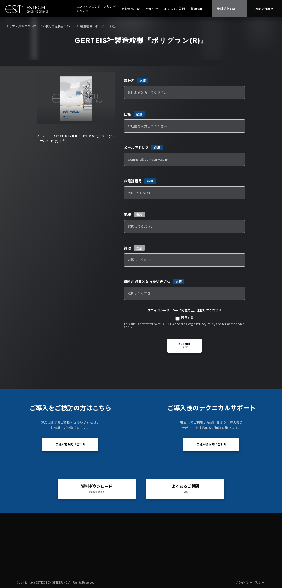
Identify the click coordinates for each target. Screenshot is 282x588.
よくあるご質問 (174, 8)
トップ (10, 26)
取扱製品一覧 (131, 8)
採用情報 (197, 8)
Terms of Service (233, 324)
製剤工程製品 (54, 26)
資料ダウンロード (229, 8)
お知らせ (152, 8)
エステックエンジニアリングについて (96, 8)
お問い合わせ (264, 8)
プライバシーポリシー (163, 310)
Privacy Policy (205, 324)
